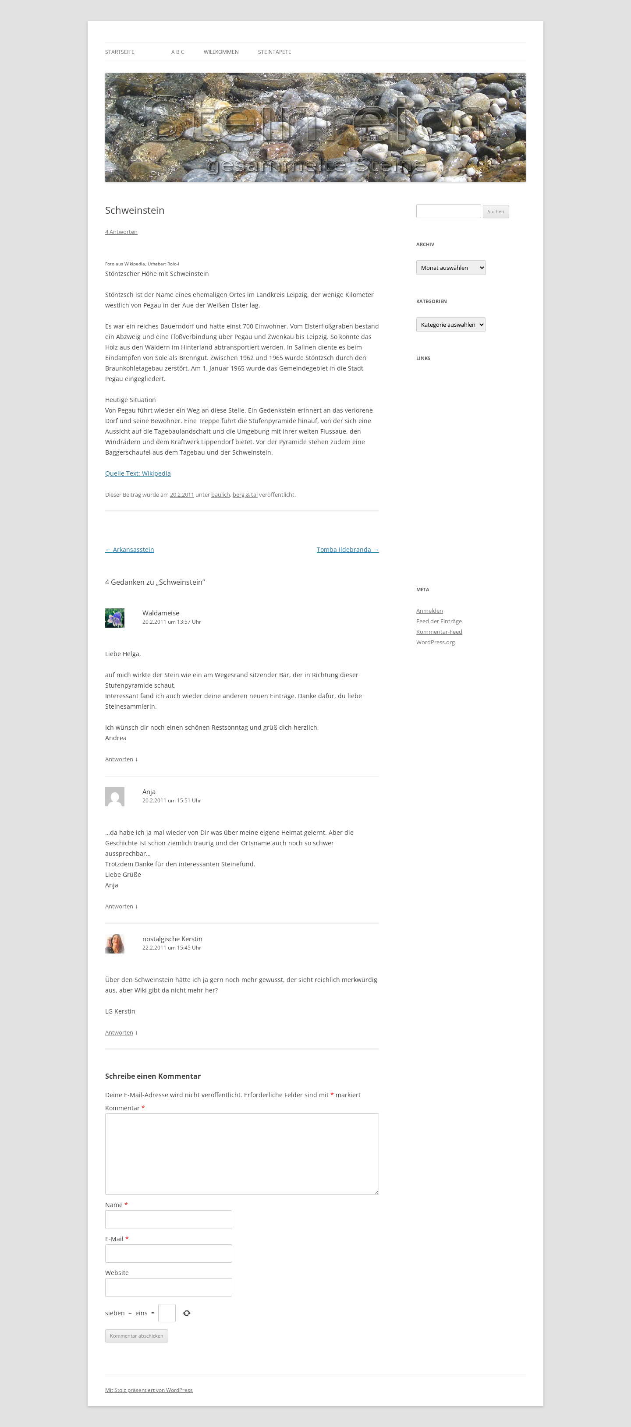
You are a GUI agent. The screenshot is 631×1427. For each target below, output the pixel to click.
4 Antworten (121, 232)
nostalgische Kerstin (172, 938)
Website (117, 1272)
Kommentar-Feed (439, 632)
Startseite (120, 52)
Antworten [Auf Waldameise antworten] (119, 759)
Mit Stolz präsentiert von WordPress (149, 1390)
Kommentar (125, 1108)
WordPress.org (435, 642)
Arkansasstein (129, 549)
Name (116, 1205)
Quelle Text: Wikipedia (138, 473)
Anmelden (429, 611)
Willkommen (221, 52)
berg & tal (245, 494)
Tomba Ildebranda (348, 549)
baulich (220, 494)
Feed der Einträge (439, 621)
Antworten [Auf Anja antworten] (119, 906)
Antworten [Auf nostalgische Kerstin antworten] (119, 1032)
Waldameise (160, 612)
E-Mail (117, 1239)
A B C (177, 52)
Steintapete (274, 52)
